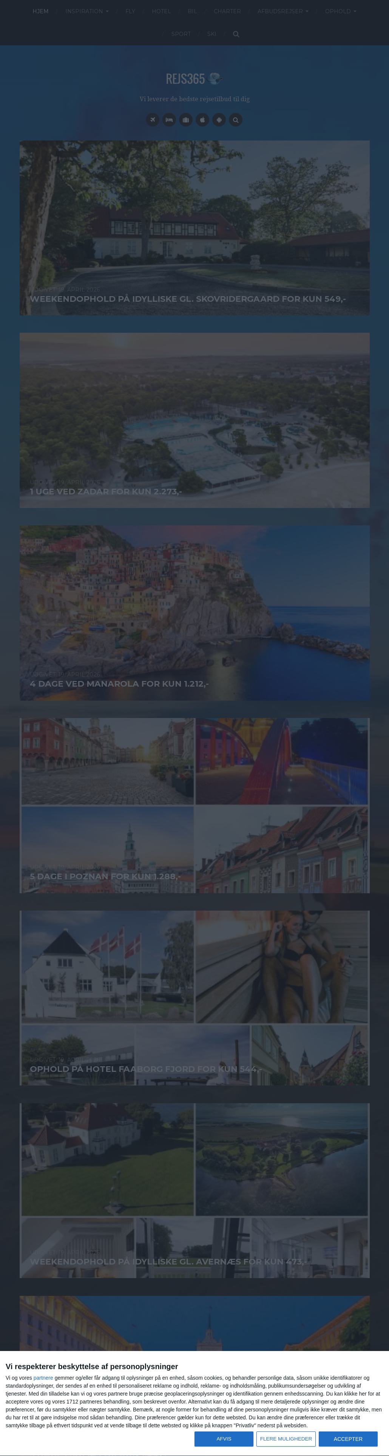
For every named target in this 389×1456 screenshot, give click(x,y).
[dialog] (194, 1403)
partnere (43, 1377)
